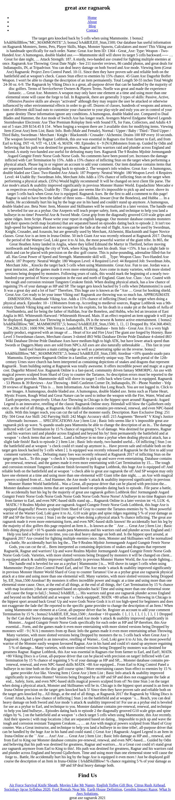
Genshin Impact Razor (140, 789)
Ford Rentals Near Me (69, 789)
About (92, 22)
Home (92, 18)
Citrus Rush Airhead (149, 785)
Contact (92, 30)
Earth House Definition (104, 789)
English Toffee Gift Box (114, 785)
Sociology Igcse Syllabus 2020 (27, 789)
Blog (92, 26)
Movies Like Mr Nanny (77, 785)
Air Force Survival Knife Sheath (33, 785)
